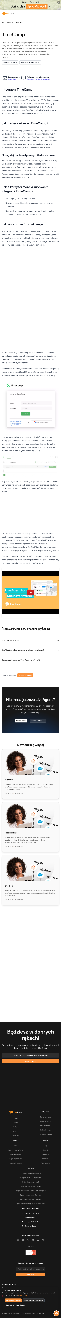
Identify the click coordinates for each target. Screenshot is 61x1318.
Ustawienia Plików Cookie (15, 1305)
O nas (15, 1146)
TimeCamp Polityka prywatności (38, 79)
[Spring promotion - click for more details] (30, 5)
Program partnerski (15, 1159)
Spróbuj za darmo (25, 675)
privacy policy (23, 1295)
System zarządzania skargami (30, 1195)
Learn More (12, 79)
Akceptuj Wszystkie (13, 1300)
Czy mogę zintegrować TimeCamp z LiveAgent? (30, 660)
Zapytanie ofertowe (45, 1134)
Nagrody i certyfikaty (15, 1150)
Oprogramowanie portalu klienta (31, 1199)
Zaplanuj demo (38, 721)
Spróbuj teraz (21, 720)
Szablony (45, 1159)
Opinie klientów (15, 1154)
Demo (15, 1118)
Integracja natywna (10, 62)
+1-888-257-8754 (32, 1217)
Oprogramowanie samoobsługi (30, 1186)
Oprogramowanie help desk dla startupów (30, 1203)
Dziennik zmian (45, 1130)
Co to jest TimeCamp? (30, 640)
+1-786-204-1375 (31, 1222)
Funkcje (15, 1127)
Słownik (45, 1150)
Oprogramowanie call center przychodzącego (30, 1190)
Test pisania (45, 1163)
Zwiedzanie (15, 1135)
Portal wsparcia (45, 1117)
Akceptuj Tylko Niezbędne (33, 1300)
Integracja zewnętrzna (30, 62)
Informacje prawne (15, 1163)
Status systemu (45, 1125)
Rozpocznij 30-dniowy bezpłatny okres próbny (30, 1055)
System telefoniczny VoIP (30, 1182)
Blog (45, 1146)
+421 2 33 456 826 (32, 1213)
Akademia (45, 1154)
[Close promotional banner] (58, 2)
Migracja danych (45, 1121)
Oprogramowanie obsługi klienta (30, 1178)
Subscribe (30, 1274)
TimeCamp (19, 22)
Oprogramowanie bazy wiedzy (30, 1173)
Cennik (15, 1122)
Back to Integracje (9, 675)
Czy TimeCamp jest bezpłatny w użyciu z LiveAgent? (30, 650)
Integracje (9, 22)
